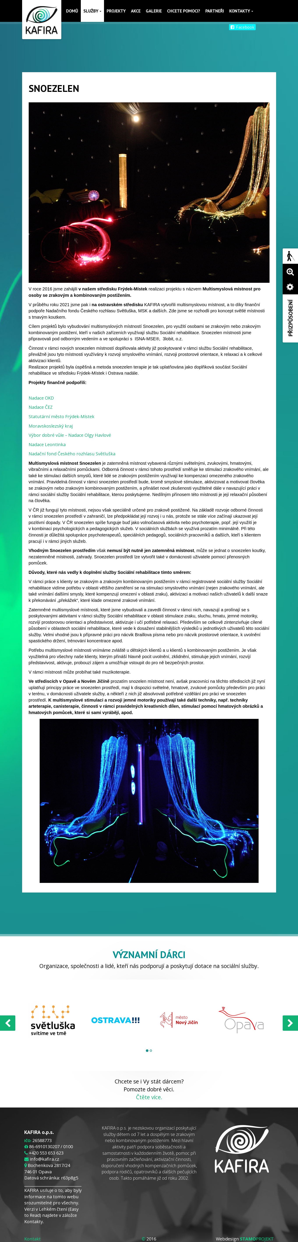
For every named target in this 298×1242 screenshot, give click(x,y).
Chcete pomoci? (183, 11)
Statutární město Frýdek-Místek (61, 416)
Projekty (116, 11)
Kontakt (32, 1239)
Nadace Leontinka (47, 444)
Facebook (242, 27)
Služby (93, 11)
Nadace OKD (41, 398)
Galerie (154, 11)
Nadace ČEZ (41, 407)
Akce (136, 11)
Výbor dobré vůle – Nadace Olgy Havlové (70, 435)
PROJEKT (257, 1239)
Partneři (215, 11)
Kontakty (241, 11)
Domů (72, 11)
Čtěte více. (149, 1097)
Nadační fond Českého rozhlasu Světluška (72, 454)
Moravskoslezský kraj (51, 426)
